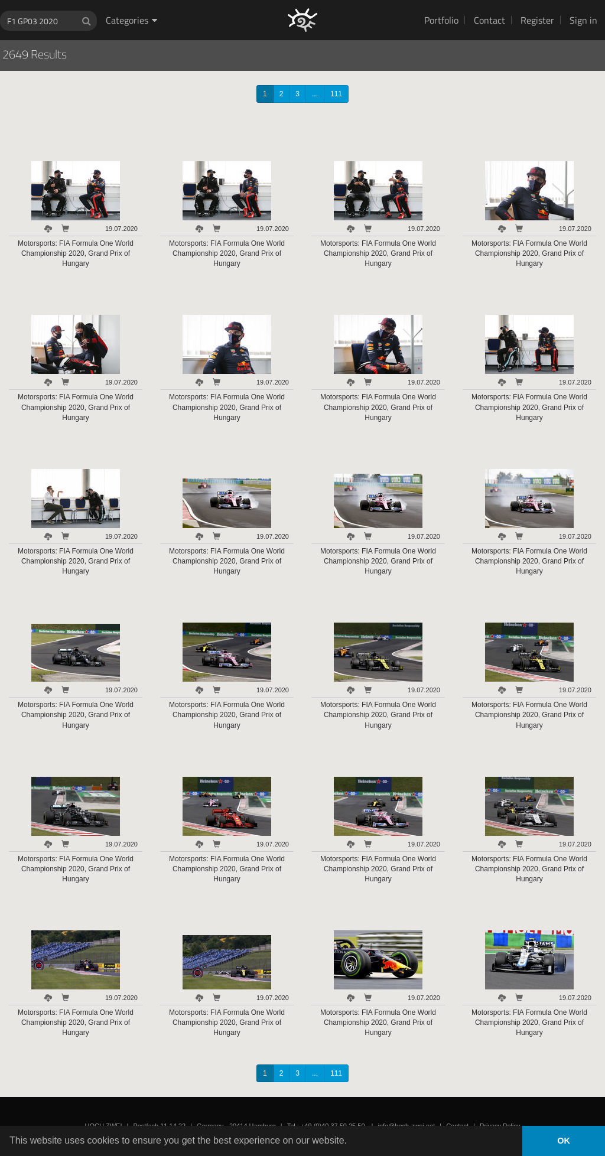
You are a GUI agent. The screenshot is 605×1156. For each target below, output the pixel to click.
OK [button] (563, 1140)
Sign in (583, 20)
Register (537, 20)
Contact (489, 20)
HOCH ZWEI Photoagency (283, 0)
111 (336, 94)
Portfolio (441, 20)
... (315, 94)
